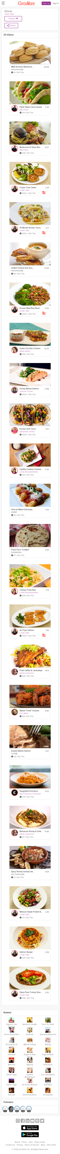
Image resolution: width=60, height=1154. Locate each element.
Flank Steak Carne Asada (31, 107)
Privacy (20, 1145)
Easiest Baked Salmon (21, 751)
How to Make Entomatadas (22, 510)
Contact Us (10, 1145)
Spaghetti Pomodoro (29, 791)
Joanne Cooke (26, 391)
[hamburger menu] (2, 3)
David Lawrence (27, 673)
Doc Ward (24, 713)
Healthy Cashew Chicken (30, 469)
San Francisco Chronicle (30, 794)
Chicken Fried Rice (28, 590)
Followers (8, 1102)
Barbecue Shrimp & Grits (30, 831)
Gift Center (51, 1145)
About (17, 1142)
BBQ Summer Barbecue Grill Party (22, 67)
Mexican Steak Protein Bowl (31, 912)
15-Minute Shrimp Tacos (30, 228)
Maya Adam (25, 351)
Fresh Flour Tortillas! (20, 550)
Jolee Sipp (9, 14)
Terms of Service (32, 1145)
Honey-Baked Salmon (29, 389)
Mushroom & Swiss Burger (31, 147)
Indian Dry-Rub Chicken (30, 348)
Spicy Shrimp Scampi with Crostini (22, 872)
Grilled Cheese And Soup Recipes (22, 268)
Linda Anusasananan (29, 472)
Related (7, 1013)
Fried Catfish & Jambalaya (31, 670)
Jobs (30, 1142)
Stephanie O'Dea (27, 431)
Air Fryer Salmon (27, 630)
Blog (43, 1145)
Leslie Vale (24, 190)
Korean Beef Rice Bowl (29, 308)
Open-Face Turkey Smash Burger (31, 992)
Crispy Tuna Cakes (28, 188)
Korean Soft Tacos (28, 429)
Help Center (39, 1142)
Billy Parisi (24, 109)
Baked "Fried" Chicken (29, 711)
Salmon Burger (26, 952)
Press (24, 1142)
